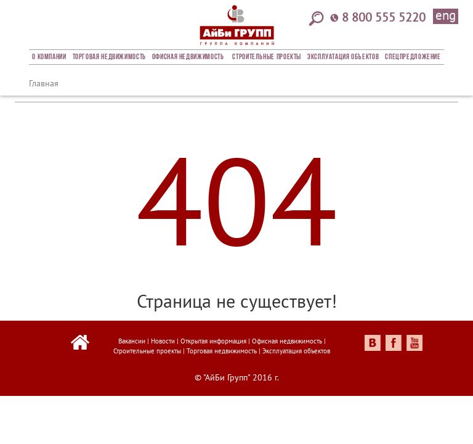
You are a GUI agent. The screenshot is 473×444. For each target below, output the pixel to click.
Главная (44, 83)
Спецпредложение (412, 57)
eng (445, 16)
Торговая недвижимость (109, 57)
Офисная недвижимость (188, 57)
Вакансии (131, 341)
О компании (49, 57)
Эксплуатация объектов (343, 57)
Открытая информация (213, 341)
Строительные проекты (266, 57)
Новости (163, 341)
